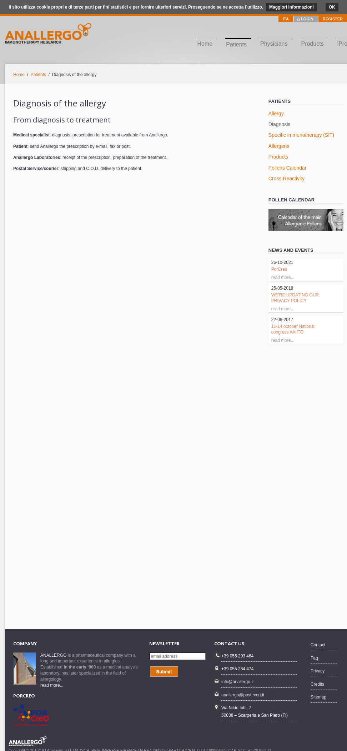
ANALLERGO (53, 655)
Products (312, 44)
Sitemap (318, 697)
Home (205, 44)
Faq (314, 658)
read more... (52, 685)
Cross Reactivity (286, 178)
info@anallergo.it (237, 681)
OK (332, 7)
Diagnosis (279, 124)
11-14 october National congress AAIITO (293, 329)
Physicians (273, 44)
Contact (318, 644)
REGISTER (333, 19)
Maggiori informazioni (291, 7)
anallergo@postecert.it (242, 694)
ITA (286, 19)
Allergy (276, 113)
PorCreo (279, 269)
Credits (317, 684)
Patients (236, 44)
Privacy (318, 671)
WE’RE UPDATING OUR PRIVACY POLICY (295, 297)
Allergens (278, 146)
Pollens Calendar (287, 168)
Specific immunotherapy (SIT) (301, 135)
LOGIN (307, 19)
